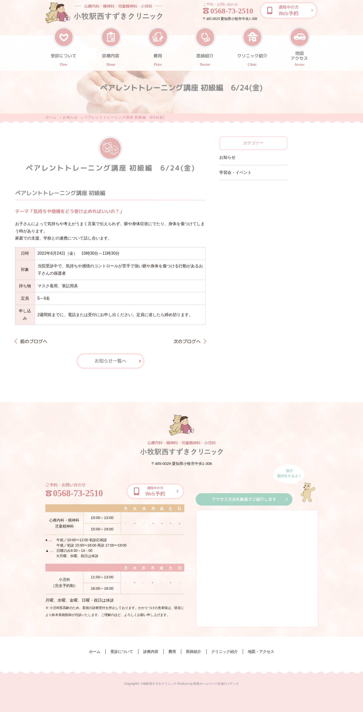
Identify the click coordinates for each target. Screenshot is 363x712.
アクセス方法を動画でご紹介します (244, 499)
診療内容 (150, 651)
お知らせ (70, 117)
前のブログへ (33, 341)
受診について (121, 651)
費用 (172, 651)
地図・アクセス (261, 651)
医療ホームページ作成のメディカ (216, 683)
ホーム (51, 117)
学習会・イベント (235, 172)
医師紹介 (193, 651)
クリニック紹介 (224, 651)
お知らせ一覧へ (110, 361)
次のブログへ (187, 341)
